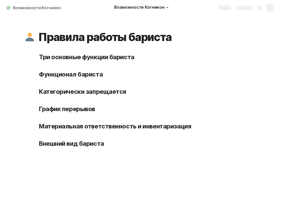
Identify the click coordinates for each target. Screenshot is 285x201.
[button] (167, 7)
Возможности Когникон (37, 7)
